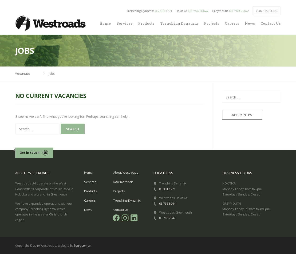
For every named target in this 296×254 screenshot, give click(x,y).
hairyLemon (82, 245)
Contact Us (271, 23)
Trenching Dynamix (179, 23)
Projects (211, 23)
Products (146, 23)
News (250, 23)
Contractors (266, 11)
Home (105, 23)
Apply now (242, 115)
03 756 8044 (167, 203)
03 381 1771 (167, 189)
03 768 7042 (167, 218)
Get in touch (29, 152)
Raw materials (123, 182)
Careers (232, 23)
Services (125, 23)
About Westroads (125, 172)
